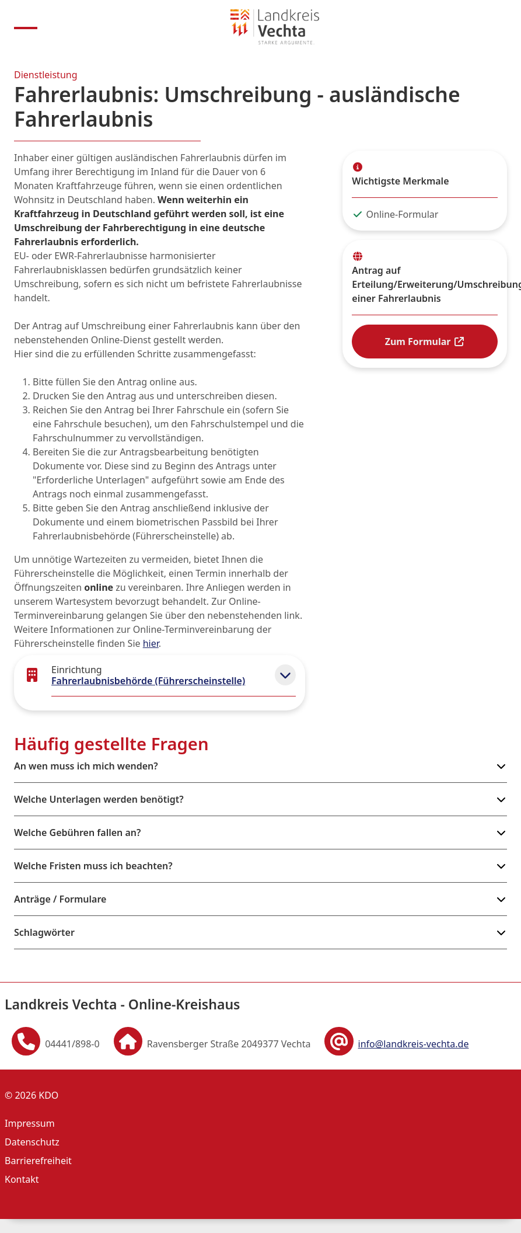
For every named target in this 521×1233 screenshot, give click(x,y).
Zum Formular (425, 341)
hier (151, 643)
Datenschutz (32, 1142)
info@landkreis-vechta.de (413, 1043)
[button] (285, 674)
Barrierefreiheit (38, 1160)
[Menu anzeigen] (25, 27)
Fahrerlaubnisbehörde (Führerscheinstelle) (148, 680)
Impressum (30, 1123)
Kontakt (22, 1179)
